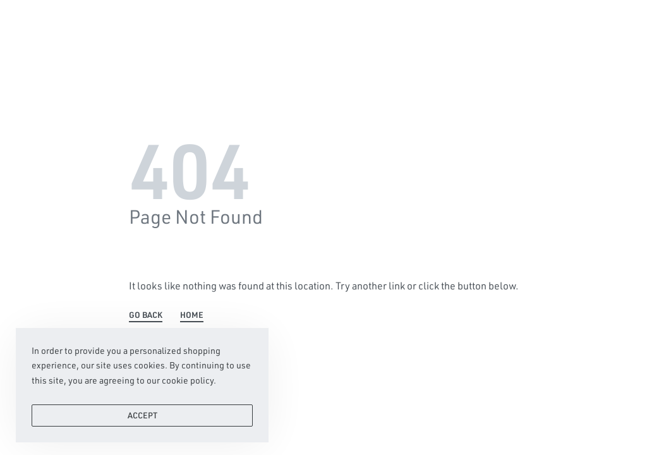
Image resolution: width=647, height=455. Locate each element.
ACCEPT (142, 421)
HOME (191, 315)
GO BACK (145, 315)
